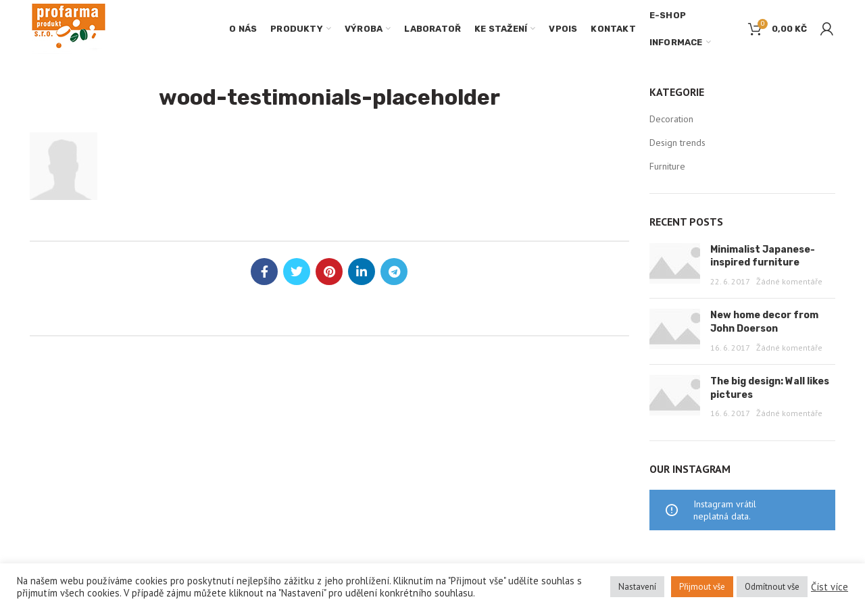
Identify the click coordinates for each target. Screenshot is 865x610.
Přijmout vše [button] (702, 586)
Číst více (829, 587)
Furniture (667, 166)
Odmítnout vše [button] (772, 586)
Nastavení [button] (637, 586)
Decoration (671, 119)
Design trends (677, 142)
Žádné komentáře (789, 281)
